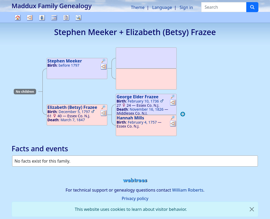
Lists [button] (42, 18)
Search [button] (78, 18)
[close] (251, 209)
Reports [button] (66, 18)
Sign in (186, 7)
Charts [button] (30, 18)
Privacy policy (135, 198)
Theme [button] (138, 7)
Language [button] (162, 7)
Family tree (18, 22)
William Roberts (187, 190)
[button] (104, 61)
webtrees (135, 180)
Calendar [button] (54, 18)
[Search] (252, 7)
